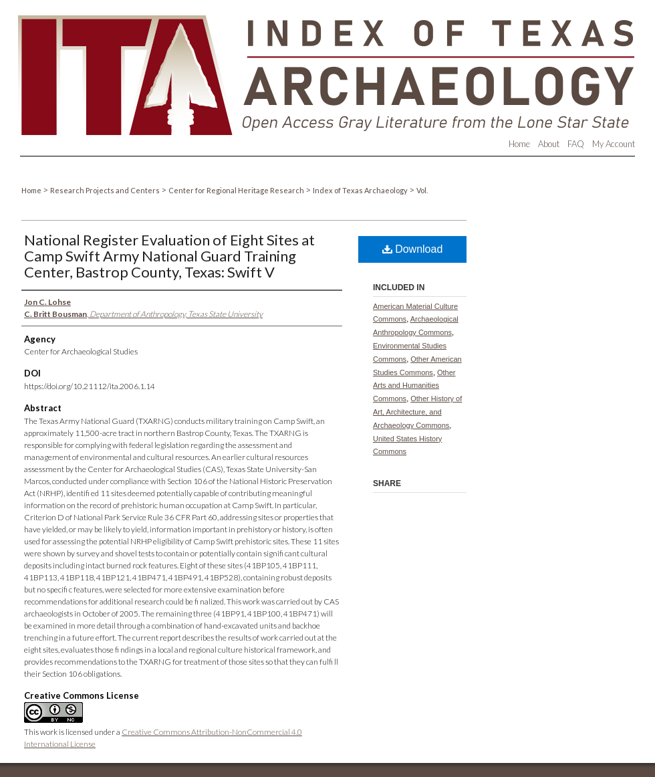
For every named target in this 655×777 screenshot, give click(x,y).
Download (412, 249)
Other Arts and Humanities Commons (414, 385)
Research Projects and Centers (105, 190)
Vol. (422, 190)
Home (32, 190)
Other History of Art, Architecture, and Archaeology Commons (417, 412)
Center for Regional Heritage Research (236, 190)
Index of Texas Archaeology (361, 190)
